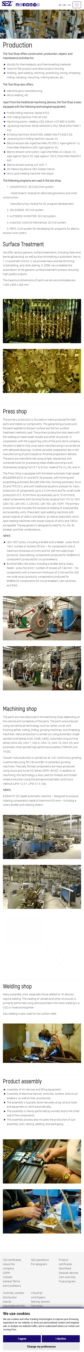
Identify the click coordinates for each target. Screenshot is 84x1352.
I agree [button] (22, 1338)
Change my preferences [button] (41, 1346)
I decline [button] (61, 1338)
